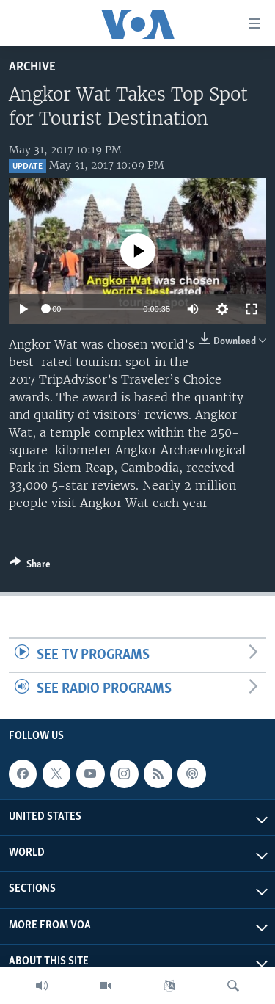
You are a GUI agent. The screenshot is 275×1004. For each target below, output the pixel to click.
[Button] (30, 567)
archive (32, 67)
